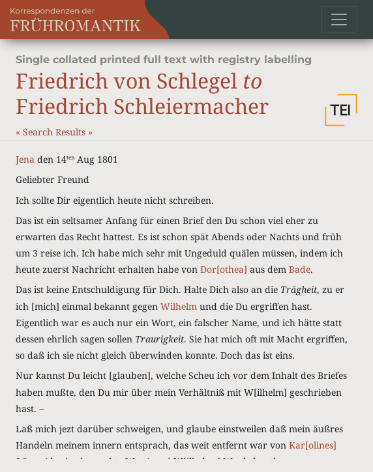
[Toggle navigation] (339, 20)
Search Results (55, 132)
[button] (341, 110)
